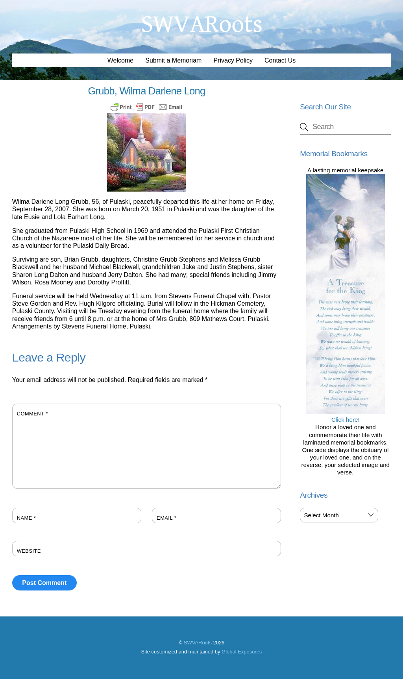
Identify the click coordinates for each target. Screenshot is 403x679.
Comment (32, 414)
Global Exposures (242, 652)
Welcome (120, 60)
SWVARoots (198, 643)
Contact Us (280, 60)
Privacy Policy (233, 60)
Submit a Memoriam (173, 60)
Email (166, 518)
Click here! (345, 416)
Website (29, 551)
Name (26, 518)
